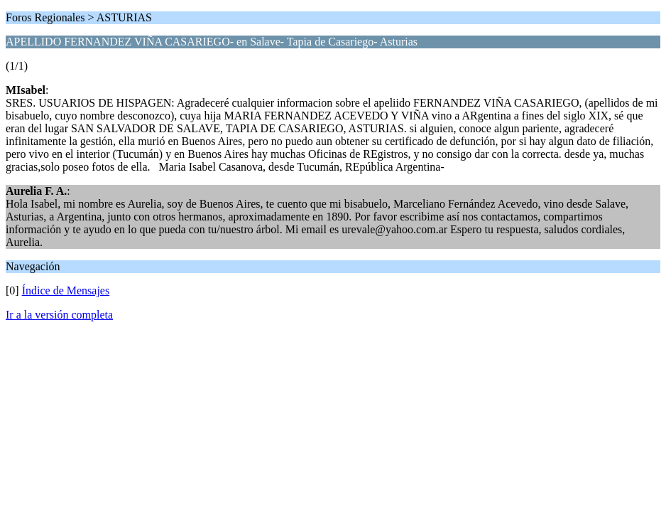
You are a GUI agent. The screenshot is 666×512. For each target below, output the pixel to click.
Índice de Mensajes (66, 290)
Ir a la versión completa (59, 315)
